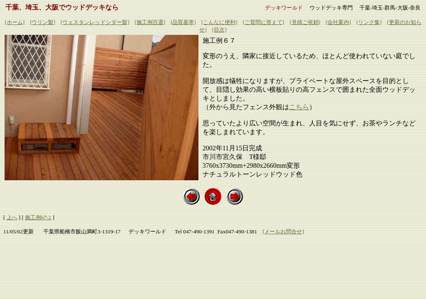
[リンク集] (369, 22)
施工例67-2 (38, 217)
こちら (299, 106)
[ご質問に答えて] (264, 22)
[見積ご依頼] (305, 22)
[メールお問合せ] (283, 231)
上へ (12, 217)
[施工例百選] (149, 22)
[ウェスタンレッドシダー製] (95, 22)
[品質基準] (183, 22)
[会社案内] (338, 22)
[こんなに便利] (219, 22)
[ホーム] (15, 22)
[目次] (219, 30)
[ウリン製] (42, 22)
